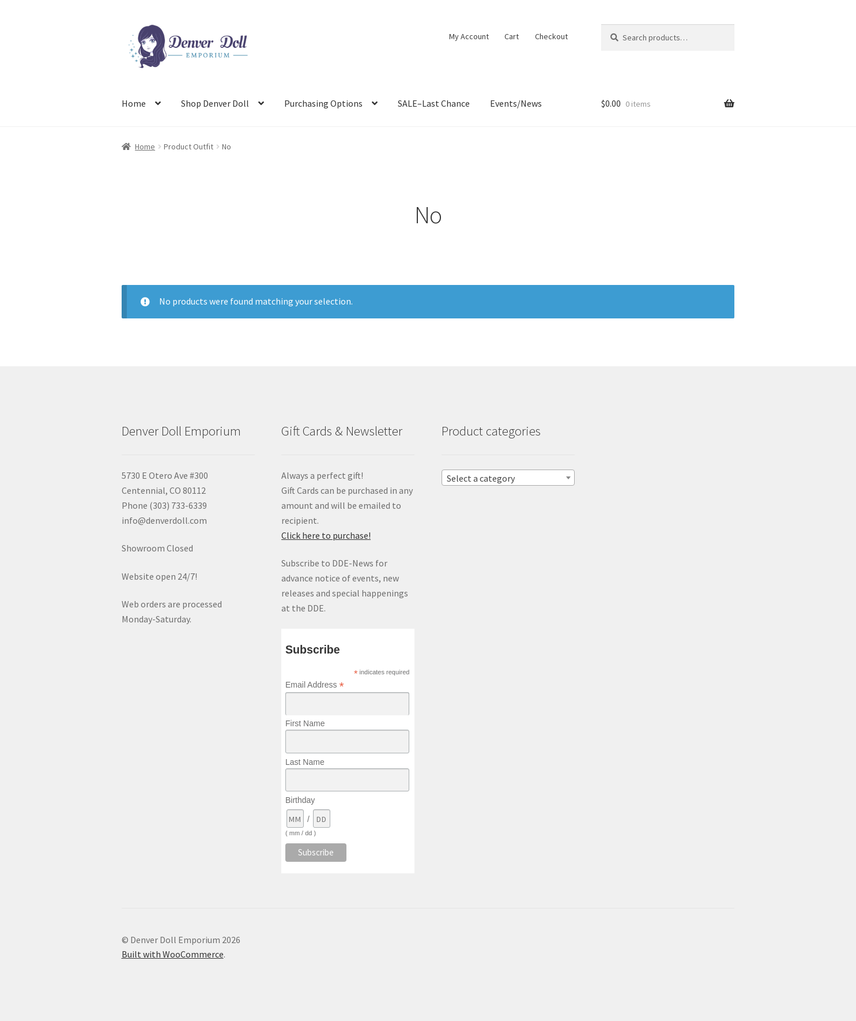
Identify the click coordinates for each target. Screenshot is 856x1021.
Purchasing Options (323, 103)
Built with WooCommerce (173, 954)
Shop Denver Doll (215, 103)
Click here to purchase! (326, 535)
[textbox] (508, 478)
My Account (469, 36)
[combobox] (508, 478)
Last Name (305, 762)
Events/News (516, 103)
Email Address (314, 685)
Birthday (300, 800)
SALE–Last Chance (434, 103)
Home (134, 103)
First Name (305, 723)
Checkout (551, 36)
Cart (511, 36)
